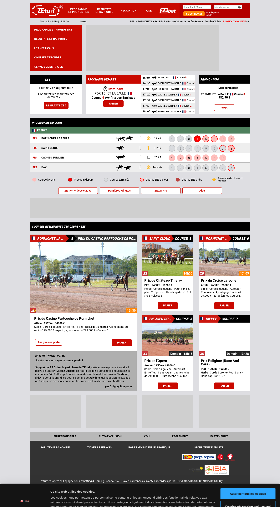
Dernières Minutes (119, 190)
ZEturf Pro (161, 190)
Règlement (180, 436)
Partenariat (219, 436)
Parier (113, 103)
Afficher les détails (63, 499)
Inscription (128, 10)
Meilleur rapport (224, 88)
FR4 (35, 157)
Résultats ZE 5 (56, 105)
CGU (147, 436)
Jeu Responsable (64, 436)
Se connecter (194, 13)
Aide (149, 10)
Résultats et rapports (104, 10)
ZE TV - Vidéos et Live (77, 190)
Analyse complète (49, 342)
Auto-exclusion (110, 436)
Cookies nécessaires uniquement (248, 483)
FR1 (35, 138)
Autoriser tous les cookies (248, 471)
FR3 (35, 148)
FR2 (35, 167)
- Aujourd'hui (224, 96)
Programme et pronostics (78, 10)
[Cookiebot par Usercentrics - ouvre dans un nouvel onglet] (25, 499)
